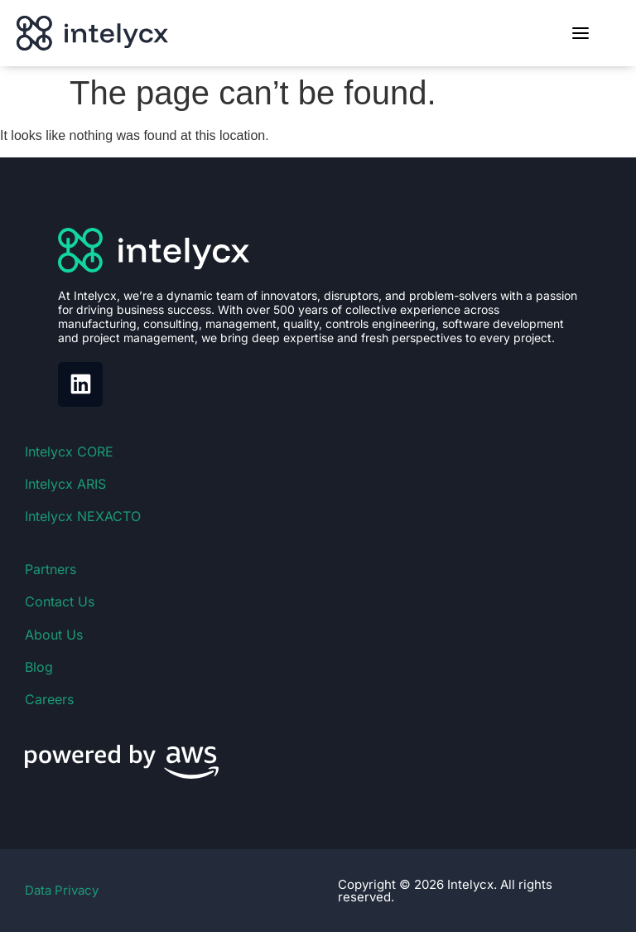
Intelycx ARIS (65, 484)
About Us (54, 634)
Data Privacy (62, 890)
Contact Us (59, 601)
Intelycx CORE (69, 451)
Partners (50, 569)
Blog (39, 667)
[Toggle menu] (580, 33)
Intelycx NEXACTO (83, 516)
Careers (49, 699)
